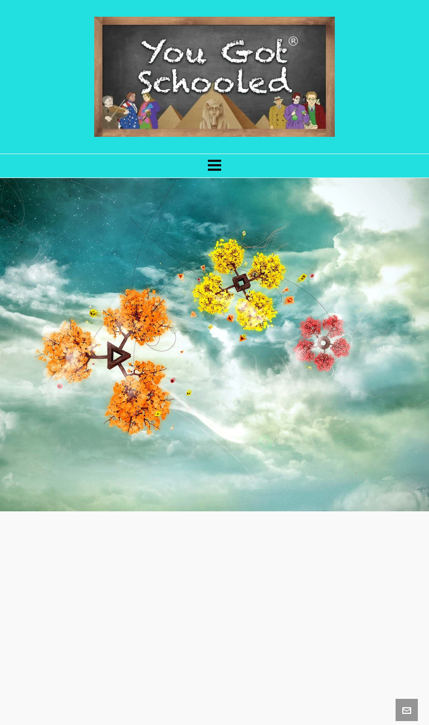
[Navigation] (214, 165)
